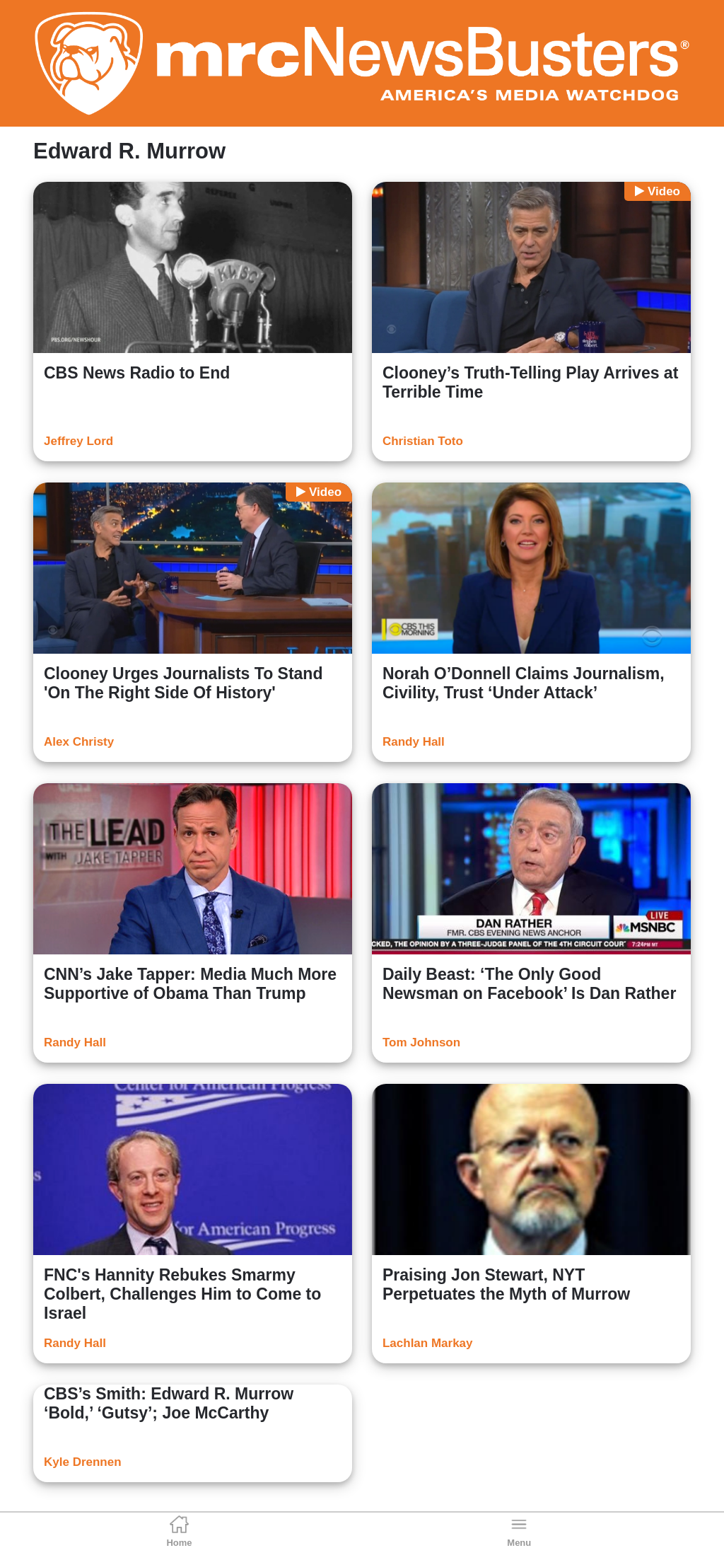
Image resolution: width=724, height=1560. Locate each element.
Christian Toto (423, 441)
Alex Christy (79, 742)
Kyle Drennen (83, 1462)
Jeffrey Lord (78, 441)
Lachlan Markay (428, 1343)
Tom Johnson (421, 1042)
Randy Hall (414, 742)
